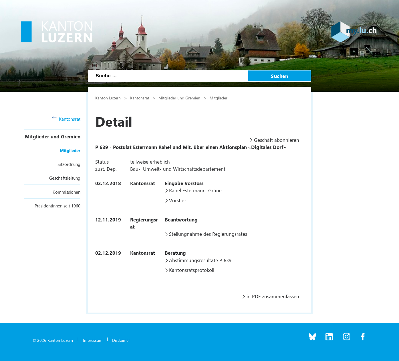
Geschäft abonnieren (276, 140)
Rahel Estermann (187, 190)
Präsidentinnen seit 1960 (57, 206)
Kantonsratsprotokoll (191, 270)
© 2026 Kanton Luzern (53, 340)
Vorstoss (178, 200)
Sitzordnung (68, 164)
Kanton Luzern (108, 97)
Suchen (279, 76)
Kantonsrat (66, 119)
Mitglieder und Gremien (52, 136)
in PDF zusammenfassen (273, 296)
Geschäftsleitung (64, 178)
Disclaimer (121, 340)
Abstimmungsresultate (193, 260)
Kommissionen (66, 192)
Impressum (92, 340)
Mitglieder (70, 150)
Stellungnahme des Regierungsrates (208, 234)
